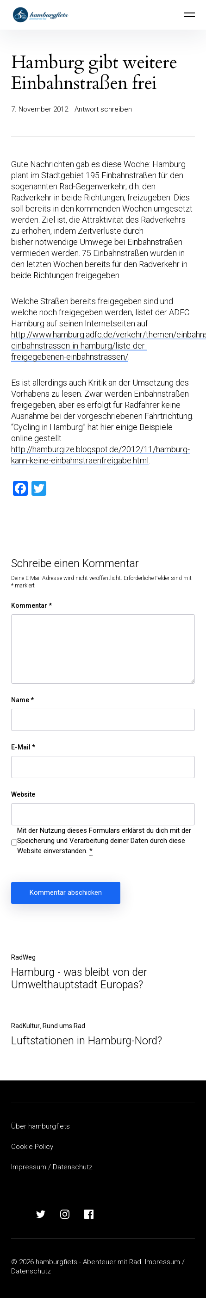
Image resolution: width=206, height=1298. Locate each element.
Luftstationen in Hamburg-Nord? (86, 1041)
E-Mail (23, 747)
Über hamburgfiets (40, 1126)
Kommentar (31, 605)
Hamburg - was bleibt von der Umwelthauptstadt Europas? (79, 978)
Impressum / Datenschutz (52, 1167)
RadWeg (23, 957)
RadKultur (25, 1026)
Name (22, 700)
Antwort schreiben (103, 109)
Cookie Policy (32, 1146)
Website (23, 794)
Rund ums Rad (64, 1026)
